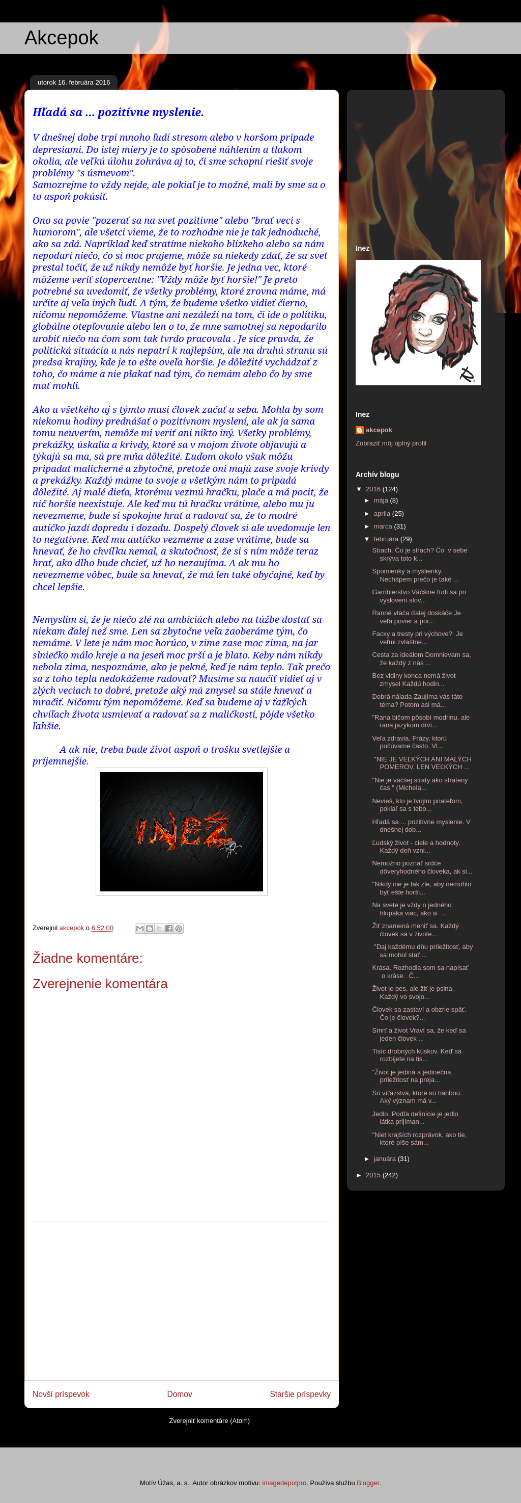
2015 (374, 1175)
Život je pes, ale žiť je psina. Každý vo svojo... (413, 992)
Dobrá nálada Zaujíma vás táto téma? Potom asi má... (417, 700)
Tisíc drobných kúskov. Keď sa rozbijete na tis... (416, 1055)
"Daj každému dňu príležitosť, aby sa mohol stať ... (422, 951)
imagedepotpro (285, 1483)
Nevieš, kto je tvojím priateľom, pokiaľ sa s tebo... (417, 805)
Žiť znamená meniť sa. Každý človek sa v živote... (415, 930)
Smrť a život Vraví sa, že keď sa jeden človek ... (419, 1034)
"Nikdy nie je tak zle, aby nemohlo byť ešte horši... (421, 888)
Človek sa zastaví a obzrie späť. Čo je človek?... (419, 1013)
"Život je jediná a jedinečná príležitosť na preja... (411, 1076)
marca (384, 526)
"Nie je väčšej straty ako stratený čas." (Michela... (420, 784)
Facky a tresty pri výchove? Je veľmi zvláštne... (417, 638)
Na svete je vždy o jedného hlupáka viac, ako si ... (411, 909)
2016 (374, 489)
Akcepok (61, 37)
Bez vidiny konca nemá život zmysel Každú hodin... (413, 680)
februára (387, 539)
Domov (179, 1394)
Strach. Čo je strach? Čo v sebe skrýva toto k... (419, 554)
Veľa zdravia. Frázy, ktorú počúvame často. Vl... (409, 742)
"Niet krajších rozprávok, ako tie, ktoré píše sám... (419, 1139)
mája (382, 500)
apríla (383, 513)
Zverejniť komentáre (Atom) (209, 1421)
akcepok (379, 430)
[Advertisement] (182, 1301)
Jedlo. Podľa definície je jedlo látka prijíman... (415, 1118)
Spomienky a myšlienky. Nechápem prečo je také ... (415, 575)
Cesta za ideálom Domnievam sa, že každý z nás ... (421, 659)
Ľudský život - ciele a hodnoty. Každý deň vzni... (416, 847)
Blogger (368, 1483)
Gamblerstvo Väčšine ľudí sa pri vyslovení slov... (419, 596)
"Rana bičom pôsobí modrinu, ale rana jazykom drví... (421, 721)
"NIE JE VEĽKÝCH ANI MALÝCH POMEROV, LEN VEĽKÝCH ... (421, 763)
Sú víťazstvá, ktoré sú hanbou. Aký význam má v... (416, 1097)
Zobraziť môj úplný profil (391, 443)
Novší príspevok (61, 1394)
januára (386, 1159)
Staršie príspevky (300, 1394)
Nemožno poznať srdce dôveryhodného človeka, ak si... (422, 867)
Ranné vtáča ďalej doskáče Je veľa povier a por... (416, 617)
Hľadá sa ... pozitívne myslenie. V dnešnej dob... (421, 826)
